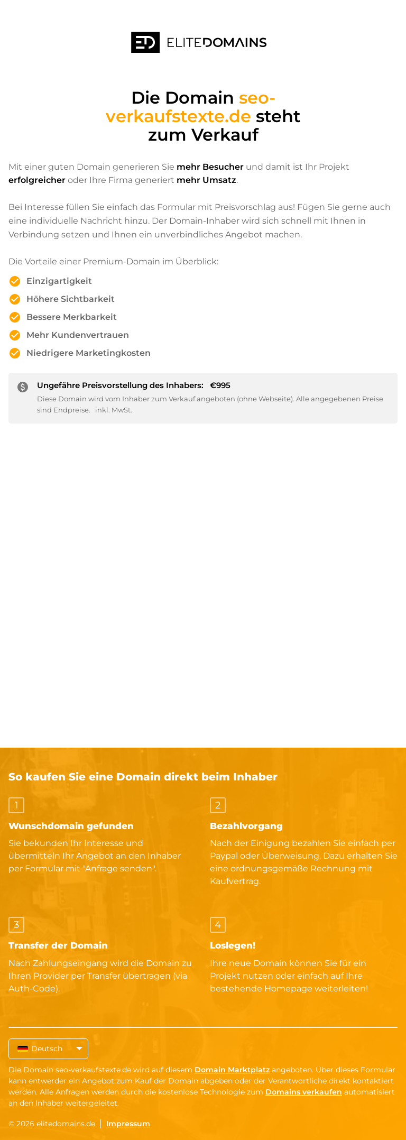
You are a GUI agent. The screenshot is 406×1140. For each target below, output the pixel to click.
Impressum (128, 1123)
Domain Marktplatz (232, 1069)
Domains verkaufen (303, 1092)
